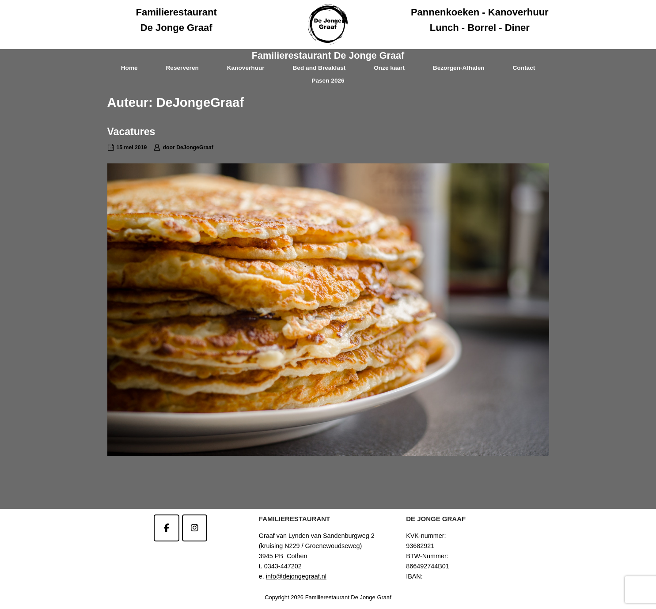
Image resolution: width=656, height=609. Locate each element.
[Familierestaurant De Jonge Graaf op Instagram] (194, 527)
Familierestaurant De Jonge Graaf (328, 55)
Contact (523, 67)
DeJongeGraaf (194, 147)
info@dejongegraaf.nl (296, 576)
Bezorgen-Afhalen (459, 67)
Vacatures (131, 131)
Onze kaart (389, 67)
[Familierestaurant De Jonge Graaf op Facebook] (166, 527)
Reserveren (182, 67)
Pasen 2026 (327, 80)
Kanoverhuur (246, 67)
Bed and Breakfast (318, 67)
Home (129, 67)
